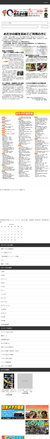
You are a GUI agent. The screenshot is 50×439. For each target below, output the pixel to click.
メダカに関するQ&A (6, 358)
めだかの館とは (5, 343)
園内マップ (4, 335)
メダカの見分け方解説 (7, 354)
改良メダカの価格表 (6, 366)
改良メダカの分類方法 (7, 347)
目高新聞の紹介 (5, 339)
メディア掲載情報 (6, 362)
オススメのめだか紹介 (7, 332)
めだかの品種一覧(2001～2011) (10, 351)
